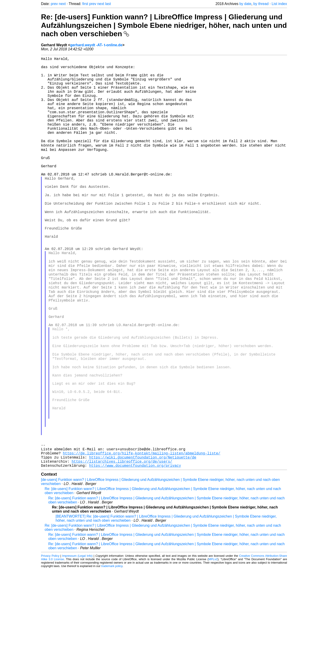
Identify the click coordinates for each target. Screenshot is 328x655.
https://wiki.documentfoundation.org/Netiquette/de (142, 540)
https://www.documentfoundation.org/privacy (135, 550)
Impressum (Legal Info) (77, 641)
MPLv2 (213, 644)
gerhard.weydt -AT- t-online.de (96, 45)
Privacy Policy (50, 641)
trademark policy (112, 651)
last (108, 4)
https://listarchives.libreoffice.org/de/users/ (122, 545)
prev (54, 4)
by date (245, 4)
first (85, 4)
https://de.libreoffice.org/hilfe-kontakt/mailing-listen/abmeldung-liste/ (141, 535)
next (62, 4)
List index (279, 4)
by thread (261, 4)
